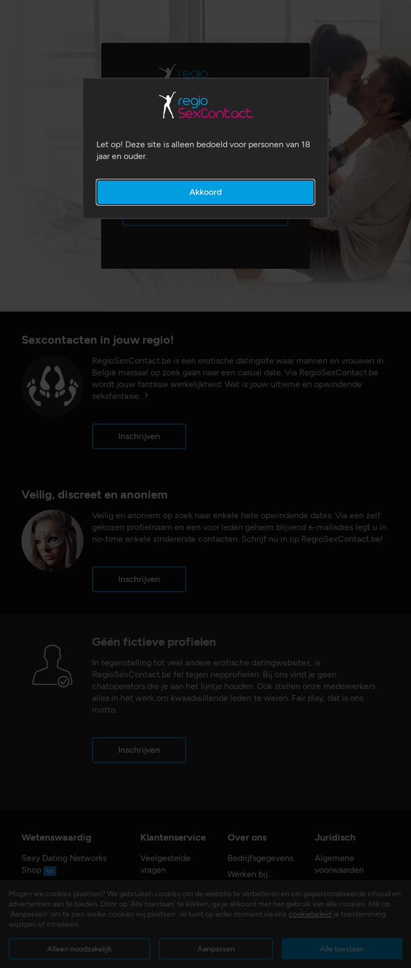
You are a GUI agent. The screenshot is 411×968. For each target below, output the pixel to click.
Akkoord (205, 192)
